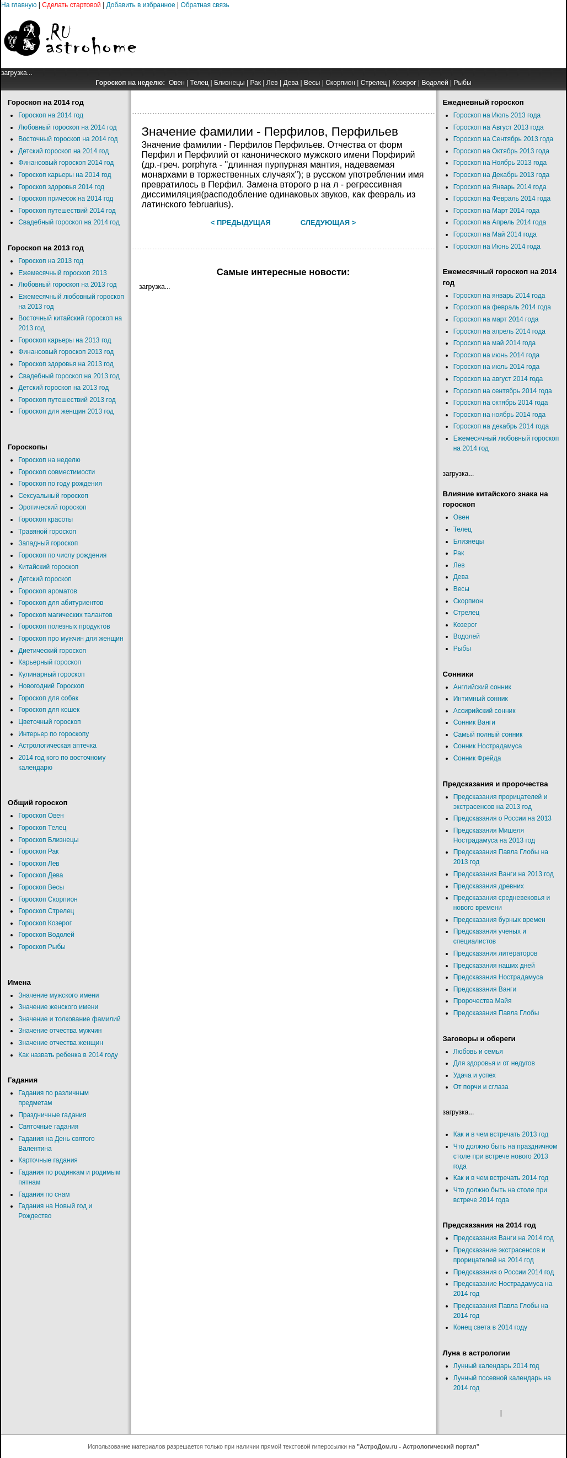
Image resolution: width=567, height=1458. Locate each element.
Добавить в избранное (140, 5)
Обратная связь (204, 5)
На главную (18, 5)
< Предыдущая (241, 222)
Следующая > (328, 222)
